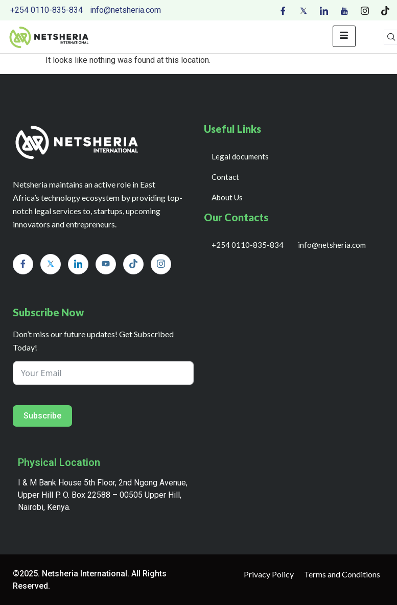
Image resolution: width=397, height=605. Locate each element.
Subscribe (42, 416)
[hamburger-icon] (344, 36)
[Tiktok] (385, 10)
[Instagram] (365, 10)
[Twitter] (303, 10)
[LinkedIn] (324, 10)
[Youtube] (344, 10)
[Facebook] (283, 10)
